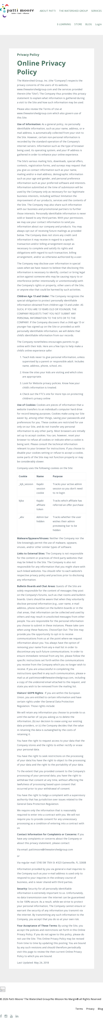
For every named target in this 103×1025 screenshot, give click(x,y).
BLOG (88, 24)
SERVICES (96, 10)
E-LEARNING (64, 24)
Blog (100, 1008)
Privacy (90, 1008)
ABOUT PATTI (48, 10)
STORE (78, 24)
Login (98, 24)
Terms (79, 1008)
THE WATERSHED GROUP (73, 10)
